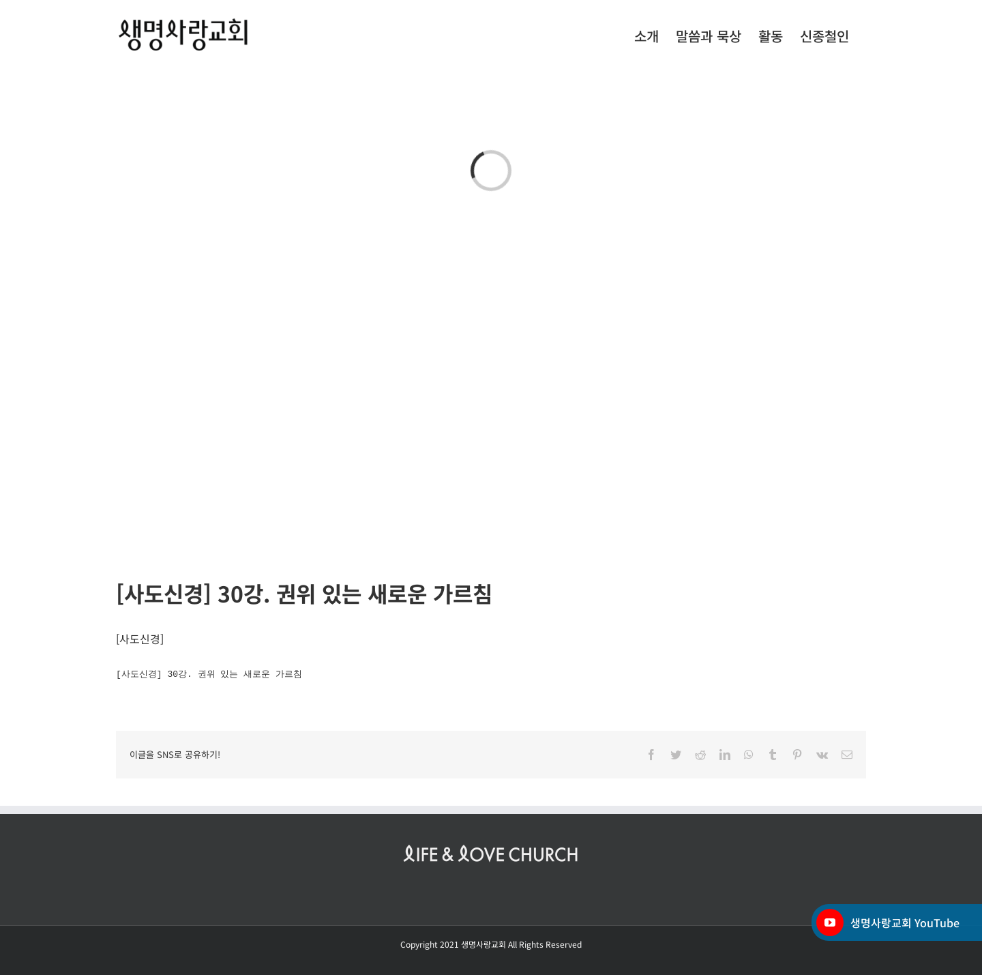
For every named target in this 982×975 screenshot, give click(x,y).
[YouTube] (830, 922)
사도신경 (139, 638)
